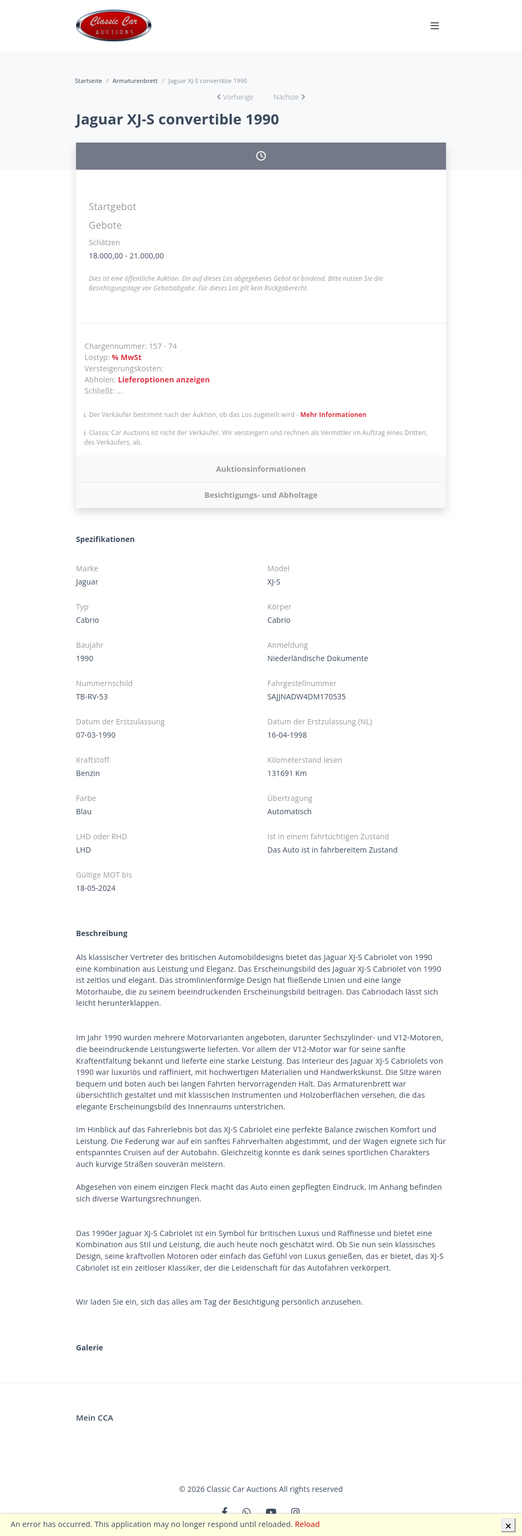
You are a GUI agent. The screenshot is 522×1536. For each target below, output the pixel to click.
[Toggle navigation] (435, 25)
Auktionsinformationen (261, 469)
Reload (307, 1524)
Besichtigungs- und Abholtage (260, 495)
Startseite (88, 81)
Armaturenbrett (135, 81)
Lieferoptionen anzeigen (164, 379)
